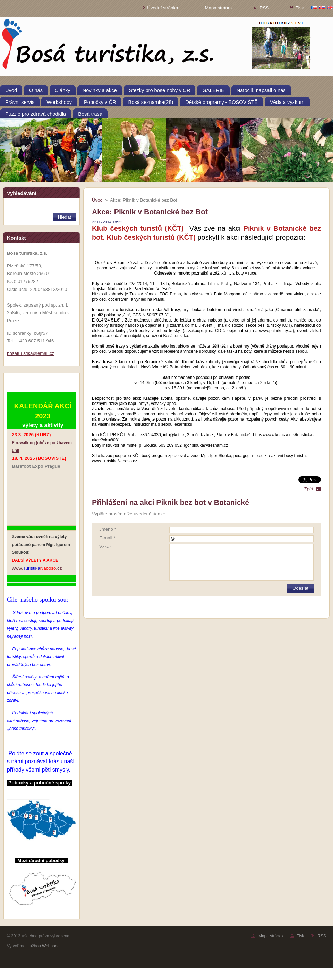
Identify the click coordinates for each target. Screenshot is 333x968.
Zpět (308, 488)
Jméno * (107, 529)
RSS (264, 7)
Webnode (51, 946)
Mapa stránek (219, 7)
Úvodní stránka (162, 7)
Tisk (300, 7)
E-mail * (107, 537)
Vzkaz (105, 546)
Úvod (97, 200)
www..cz (37, 568)
